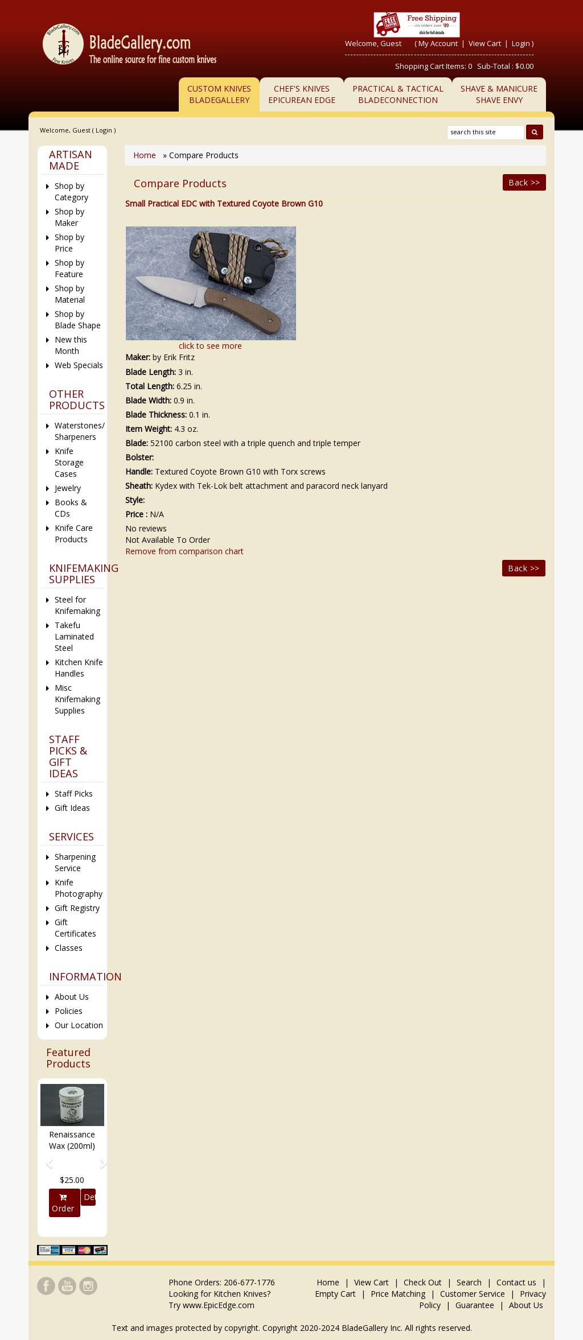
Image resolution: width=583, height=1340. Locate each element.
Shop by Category (71, 191)
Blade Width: (148, 400)
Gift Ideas (72, 807)
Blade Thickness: (156, 414)
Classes (69, 947)
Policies (69, 1010)
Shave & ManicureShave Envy (499, 94)
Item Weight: (148, 428)
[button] (45, 1158)
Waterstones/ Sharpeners (79, 431)
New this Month (71, 345)
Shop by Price (69, 243)
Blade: (136, 443)
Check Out (423, 1282)
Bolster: (139, 457)
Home (145, 155)
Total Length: (149, 386)
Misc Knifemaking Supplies (77, 699)
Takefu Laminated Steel (74, 636)
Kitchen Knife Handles (79, 668)
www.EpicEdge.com (218, 1305)
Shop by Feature (69, 268)
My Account (438, 43)
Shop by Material (70, 294)
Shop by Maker (69, 217)
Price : (136, 514)
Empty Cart (335, 1293)
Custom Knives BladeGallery (219, 94)
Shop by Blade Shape (78, 319)
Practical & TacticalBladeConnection (398, 94)
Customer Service (472, 1293)
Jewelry (68, 488)
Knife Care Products (74, 533)
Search (469, 1282)
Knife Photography (78, 888)
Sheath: (139, 485)
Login (521, 43)
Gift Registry (77, 907)
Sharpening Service (75, 862)
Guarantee (474, 1305)
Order (63, 1203)
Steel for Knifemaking (77, 605)
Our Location (79, 1025)
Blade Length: (150, 371)
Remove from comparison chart (184, 551)
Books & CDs (71, 508)
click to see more (210, 345)
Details (90, 1196)
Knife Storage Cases (69, 462)
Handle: (139, 471)
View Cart (486, 43)
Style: (135, 499)
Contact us (516, 1282)
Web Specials (79, 365)
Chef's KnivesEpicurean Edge (301, 94)
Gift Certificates (75, 928)
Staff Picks (74, 793)
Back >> (524, 182)
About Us (72, 996)
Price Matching (398, 1293)
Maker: (137, 357)
